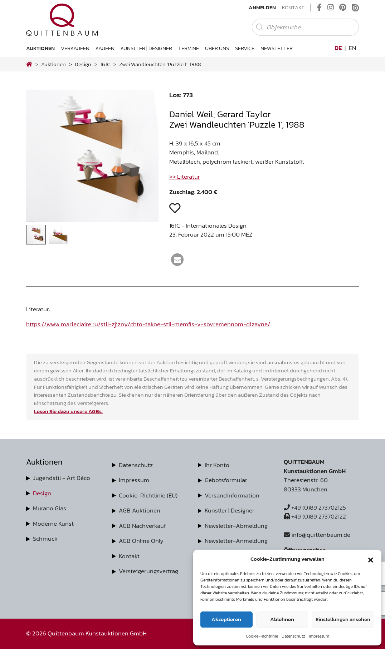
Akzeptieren (226, 619)
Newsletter (276, 48)
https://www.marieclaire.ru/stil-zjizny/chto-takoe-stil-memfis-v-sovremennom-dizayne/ (148, 324)
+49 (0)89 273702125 (315, 507)
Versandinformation (232, 495)
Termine (188, 48)
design (83, 64)
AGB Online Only (141, 540)
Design (42, 493)
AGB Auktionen (139, 510)
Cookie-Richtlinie (262, 636)
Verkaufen (75, 48)
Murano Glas (49, 508)
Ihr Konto (217, 465)
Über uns (217, 48)
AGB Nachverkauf (142, 525)
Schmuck (45, 538)
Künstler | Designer (146, 48)
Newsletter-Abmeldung (236, 525)
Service (244, 48)
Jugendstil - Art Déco (61, 477)
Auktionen (40, 48)
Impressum (319, 636)
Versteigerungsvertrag (148, 571)
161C (105, 64)
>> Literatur (184, 176)
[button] (370, 559)
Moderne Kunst (53, 523)
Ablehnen (282, 619)
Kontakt (293, 7)
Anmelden (262, 7)
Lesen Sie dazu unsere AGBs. (68, 411)
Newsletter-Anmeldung (236, 540)
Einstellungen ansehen (343, 619)
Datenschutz (293, 636)
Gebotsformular (226, 480)
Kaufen (105, 48)
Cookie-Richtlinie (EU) (148, 495)
